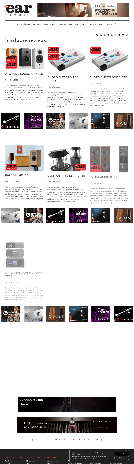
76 (92, 440)
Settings (122, 458)
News (83, 24)
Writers (92, 24)
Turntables (8, 461)
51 (73, 440)
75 (88, 440)
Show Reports (50, 24)
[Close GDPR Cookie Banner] (130, 451)
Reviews (37, 24)
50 (69, 440)
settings (93, 458)
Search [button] (112, 24)
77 (97, 440)
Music (27, 24)
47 (56, 440)
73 (80, 440)
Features (73, 24)
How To (63, 24)
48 (60, 440)
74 (84, 440)
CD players (30, 461)
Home (19, 24)
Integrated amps (52, 461)
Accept (121, 453)
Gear (101, 24)
